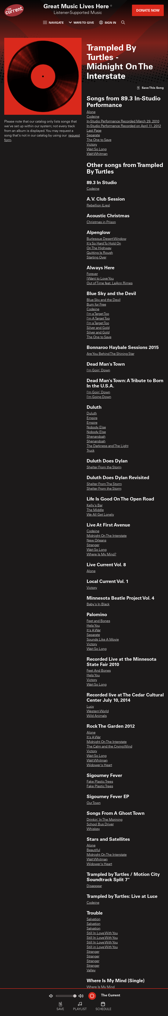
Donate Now (148, 10)
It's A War (94, 630)
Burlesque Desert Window (106, 239)
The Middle (95, 510)
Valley (91, 970)
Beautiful (93, 850)
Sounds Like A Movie (103, 639)
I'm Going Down (99, 397)
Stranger (93, 545)
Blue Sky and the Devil (104, 300)
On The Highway (99, 248)
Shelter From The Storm (104, 484)
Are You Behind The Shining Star (110, 354)
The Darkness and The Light (107, 446)
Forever (92, 274)
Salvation (93, 919)
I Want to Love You (100, 278)
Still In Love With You (102, 933)
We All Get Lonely (100, 515)
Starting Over (96, 257)
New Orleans (96, 540)
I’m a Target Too (98, 323)
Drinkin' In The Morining (104, 820)
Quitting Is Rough (100, 253)
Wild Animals (97, 716)
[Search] (123, 22)
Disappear (94, 886)
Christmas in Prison (101, 222)
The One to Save (99, 140)
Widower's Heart (99, 765)
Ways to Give (81, 23)
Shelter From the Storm (104, 467)
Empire (92, 418)
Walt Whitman (97, 154)
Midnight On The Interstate (107, 536)
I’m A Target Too (98, 318)
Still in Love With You (102, 947)
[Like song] (150, 87)
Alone (91, 112)
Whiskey (93, 829)
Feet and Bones (98, 621)
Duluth (92, 413)
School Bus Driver (100, 824)
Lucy (90, 706)
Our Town (94, 803)
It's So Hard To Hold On (104, 243)
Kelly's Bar (95, 505)
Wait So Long (97, 149)
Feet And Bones (99, 671)
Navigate (53, 23)
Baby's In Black (98, 604)
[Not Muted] (51, 996)
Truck (90, 451)
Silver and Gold (98, 328)
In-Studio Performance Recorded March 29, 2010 (123, 121)
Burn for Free (96, 304)
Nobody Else (96, 427)
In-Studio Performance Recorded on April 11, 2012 (124, 126)
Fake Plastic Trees (100, 782)
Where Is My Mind (101, 987)
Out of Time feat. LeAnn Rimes (110, 283)
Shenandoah (96, 437)
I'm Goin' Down (98, 370)
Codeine (93, 117)
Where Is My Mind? (101, 554)
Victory (92, 144)
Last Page (94, 131)
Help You (93, 626)
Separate (93, 135)
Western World (98, 711)
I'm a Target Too (98, 314)
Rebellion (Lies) (98, 205)
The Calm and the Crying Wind (109, 746)
